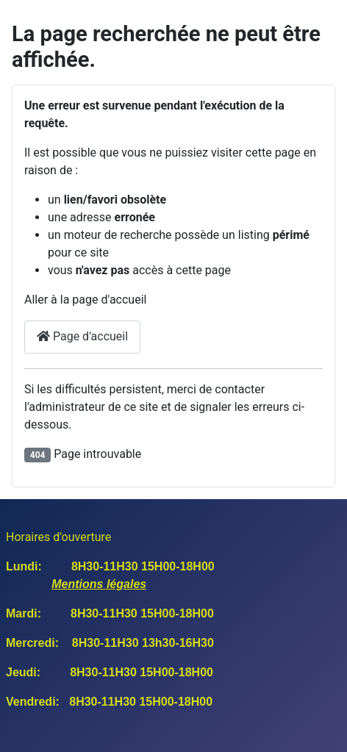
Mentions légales (98, 584)
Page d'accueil (82, 336)
